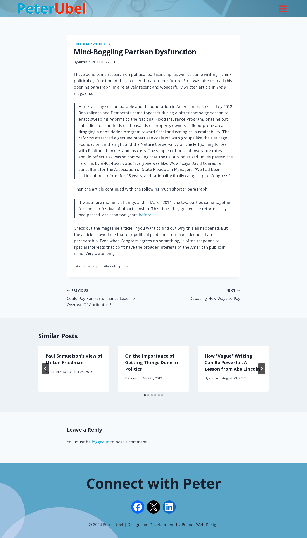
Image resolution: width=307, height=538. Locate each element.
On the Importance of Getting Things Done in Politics (151, 362)
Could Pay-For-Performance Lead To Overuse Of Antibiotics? (108, 297)
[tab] (145, 395)
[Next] (261, 368)
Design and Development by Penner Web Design (173, 524)
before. (145, 214)
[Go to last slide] (45, 368)
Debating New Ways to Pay (198, 294)
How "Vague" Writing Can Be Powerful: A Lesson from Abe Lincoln (232, 362)
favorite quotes (116, 266)
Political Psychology (92, 44)
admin (82, 62)
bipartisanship (87, 266)
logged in (100, 441)
